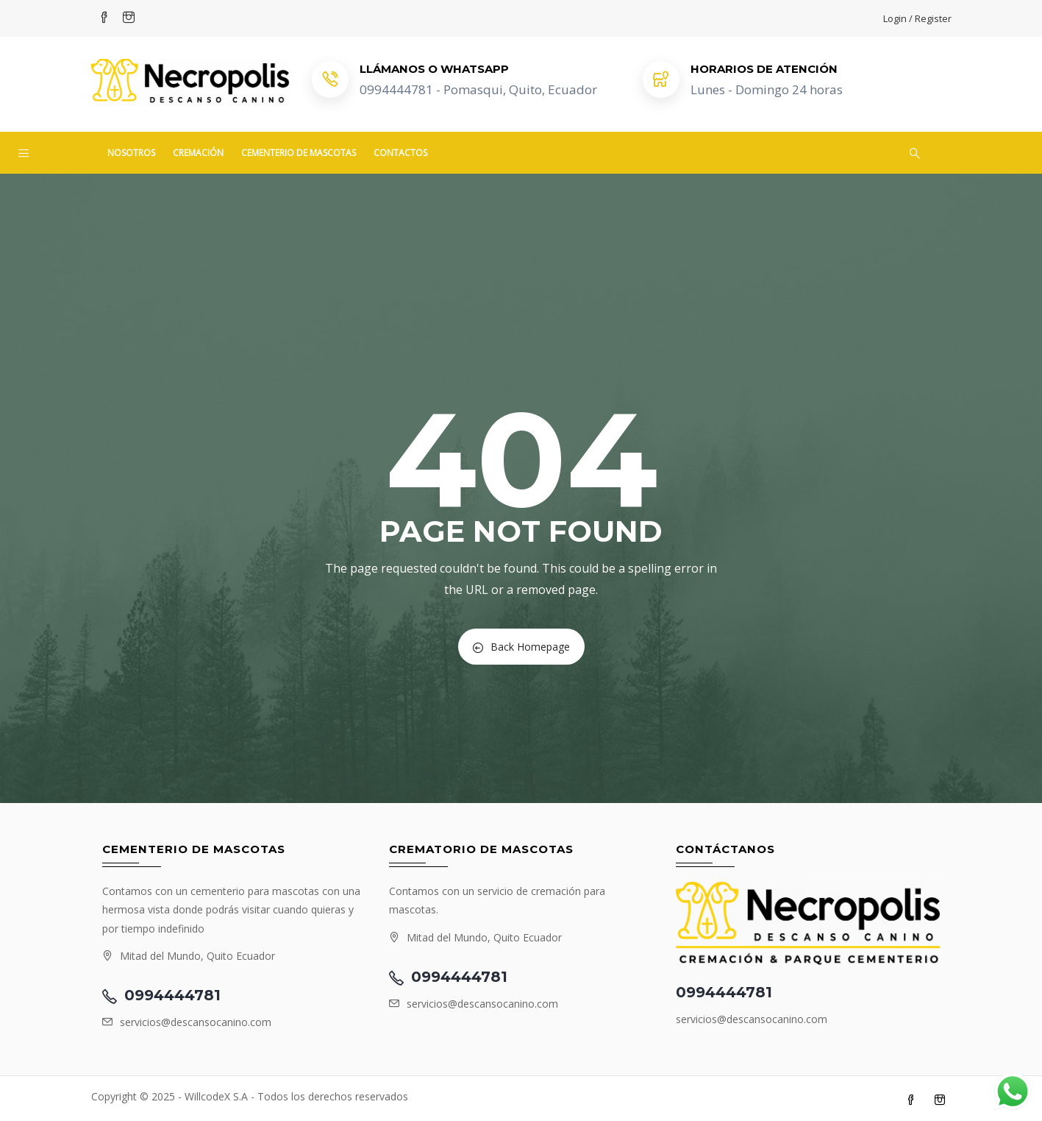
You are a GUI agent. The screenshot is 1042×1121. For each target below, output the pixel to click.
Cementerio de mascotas (298, 152)
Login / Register (917, 18)
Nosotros (131, 152)
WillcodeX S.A (216, 1096)
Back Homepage (521, 647)
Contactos (400, 152)
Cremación (198, 152)
